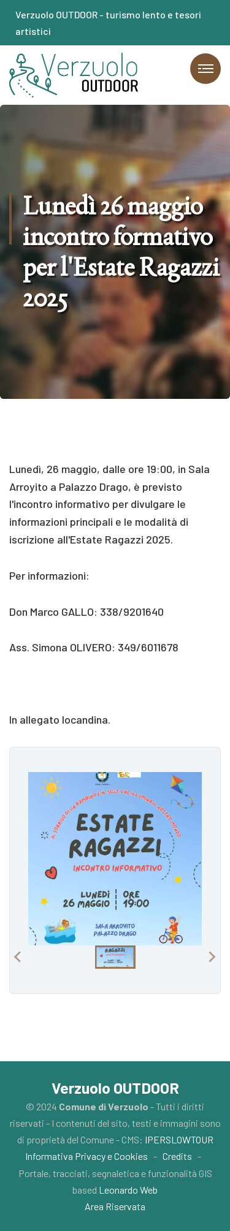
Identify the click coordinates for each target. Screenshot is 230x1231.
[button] (115, 957)
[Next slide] (211, 957)
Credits (177, 1156)
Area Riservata (115, 1206)
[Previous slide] (18, 957)
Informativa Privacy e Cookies (86, 1156)
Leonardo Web (128, 1189)
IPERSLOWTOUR (179, 1139)
